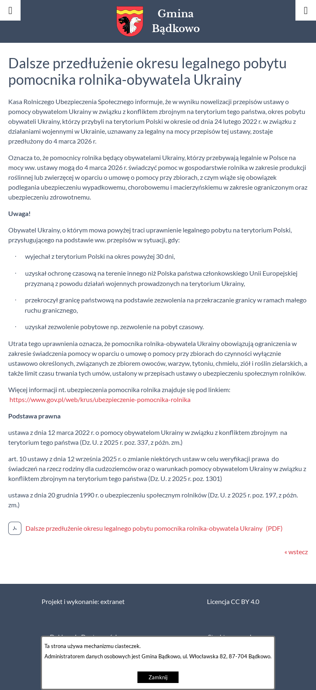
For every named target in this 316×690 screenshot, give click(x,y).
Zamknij (158, 677)
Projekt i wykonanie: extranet (83, 601)
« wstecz (296, 551)
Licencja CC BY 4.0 (233, 601)
